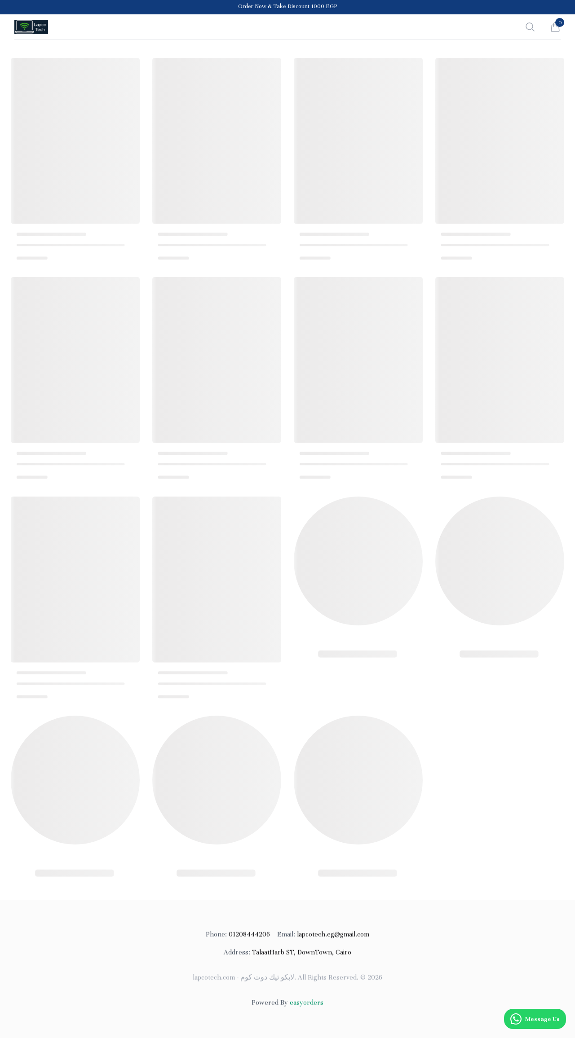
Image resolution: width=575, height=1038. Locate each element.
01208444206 (238, 937)
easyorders (306, 1005)
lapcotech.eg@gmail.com (323, 937)
